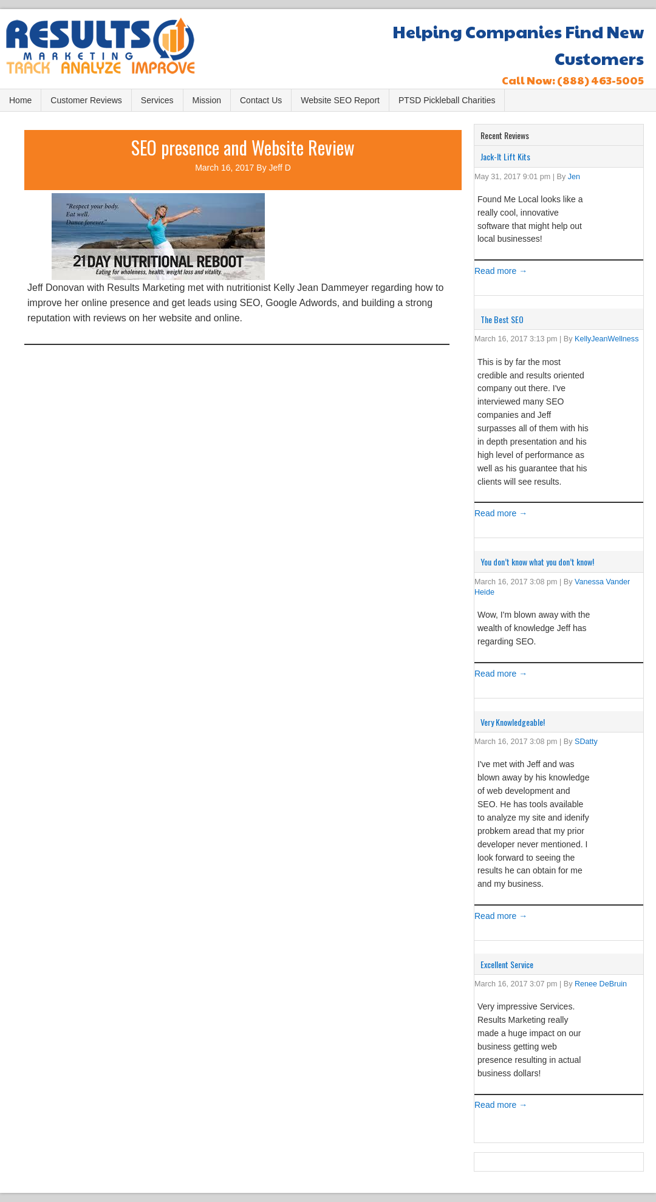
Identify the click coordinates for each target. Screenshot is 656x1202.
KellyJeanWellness (606, 339)
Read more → (500, 271)
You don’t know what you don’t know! (537, 561)
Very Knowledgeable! (512, 721)
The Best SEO (502, 319)
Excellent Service (506, 964)
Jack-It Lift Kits (505, 156)
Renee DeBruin (601, 984)
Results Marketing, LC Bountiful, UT (112, 50)
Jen (574, 176)
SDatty (586, 741)
